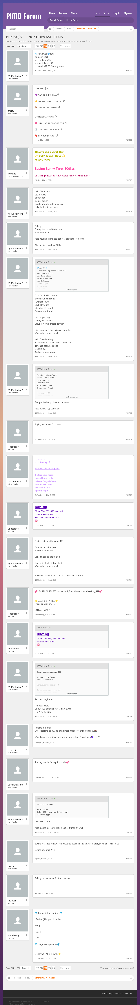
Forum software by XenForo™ (29, 1002)
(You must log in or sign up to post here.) (117, 968)
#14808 (129, 439)
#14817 (129, 832)
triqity (11, 110)
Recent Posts (72, 20)
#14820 (129, 958)
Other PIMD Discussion (27, 41)
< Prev (23, 46)
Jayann (11, 865)
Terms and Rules (121, 993)
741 (45, 46)
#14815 (129, 743)
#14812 (129, 614)
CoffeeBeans (14, 481)
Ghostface (13, 528)
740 (41, 46)
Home (52, 13)
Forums (63, 13)
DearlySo (12, 749)
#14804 (129, 211)
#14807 (129, 413)
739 (37, 46)
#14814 (129, 716)
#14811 (129, 580)
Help (111, 993)
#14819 (129, 893)
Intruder (12, 900)
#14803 (129, 180)
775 (62, 46)
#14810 (129, 525)
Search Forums (56, 20)
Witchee (12, 173)
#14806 (129, 356)
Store (74, 13)
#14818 (129, 858)
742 (49, 46)
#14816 (129, 777)
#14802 (129, 140)
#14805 (129, 249)
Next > (67, 46)
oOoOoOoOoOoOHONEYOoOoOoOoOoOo (63, 41)
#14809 (129, 495)
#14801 (129, 71)
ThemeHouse (29, 1004)
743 (53, 46)
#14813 (129, 653)
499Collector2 (15, 76)
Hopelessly (13, 446)
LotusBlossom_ (16, 784)
